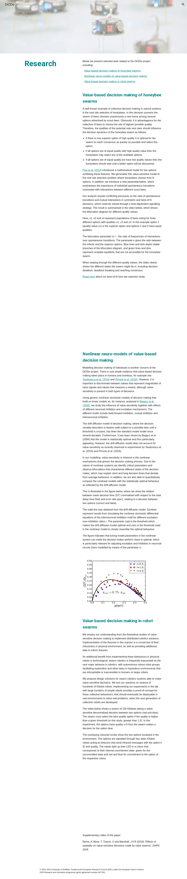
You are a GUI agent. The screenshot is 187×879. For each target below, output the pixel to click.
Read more (89, 276)
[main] (50, 63)
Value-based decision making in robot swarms (109, 81)
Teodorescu (89, 379)
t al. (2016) (104, 379)
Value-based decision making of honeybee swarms (112, 70)
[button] (183, 4)
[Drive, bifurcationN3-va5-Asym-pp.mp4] (122, 315)
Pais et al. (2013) (92, 170)
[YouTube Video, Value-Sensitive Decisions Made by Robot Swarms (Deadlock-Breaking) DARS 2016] (122, 796)
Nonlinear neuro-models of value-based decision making (115, 76)
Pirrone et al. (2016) (126, 379)
